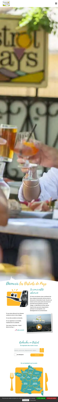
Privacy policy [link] (33, 400)
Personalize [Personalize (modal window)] (25, 400)
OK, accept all (41, 398)
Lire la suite (20, 330)
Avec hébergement (20, 354)
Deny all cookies (51, 398)
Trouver (37, 355)
